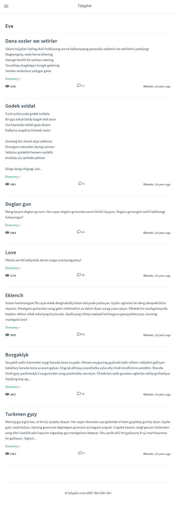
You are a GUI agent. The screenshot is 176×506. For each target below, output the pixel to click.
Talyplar (85, 5)
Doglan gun (18, 203)
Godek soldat (20, 105)
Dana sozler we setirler (31, 40)
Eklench (14, 295)
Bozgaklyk (17, 354)
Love (10, 252)
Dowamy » (12, 78)
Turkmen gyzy (21, 414)
